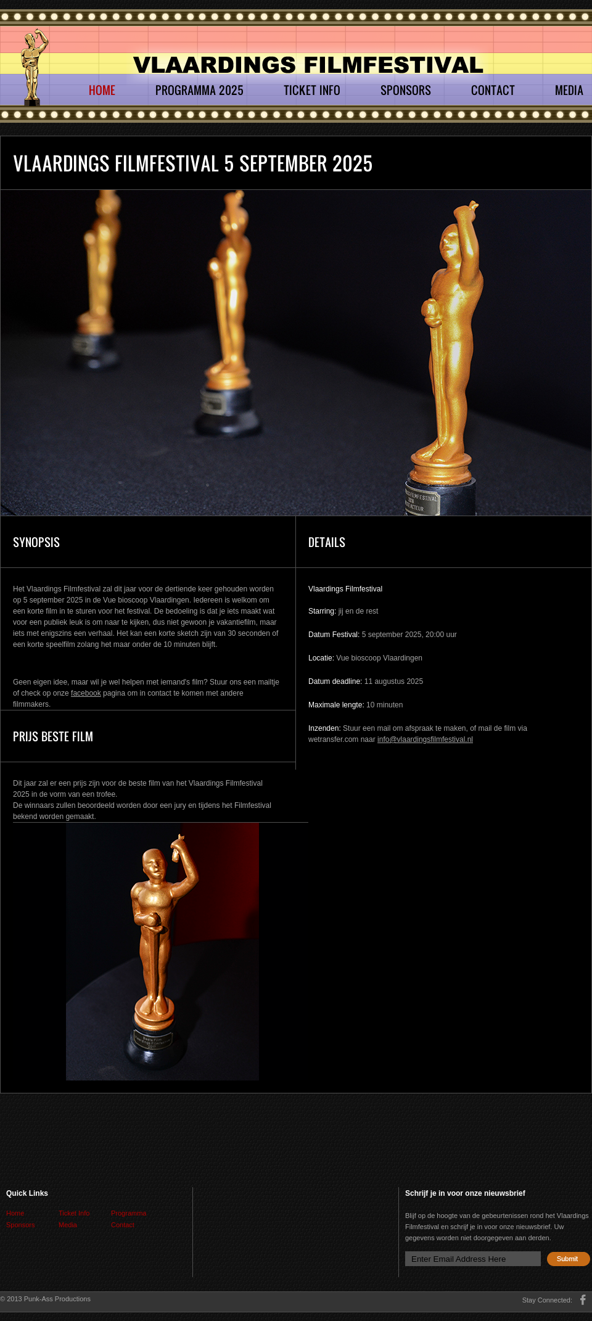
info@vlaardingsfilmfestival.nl (425, 739)
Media (569, 90)
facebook (86, 693)
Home (102, 90)
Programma (128, 1213)
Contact (493, 90)
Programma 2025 (199, 90)
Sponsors (405, 90)
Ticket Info (312, 90)
